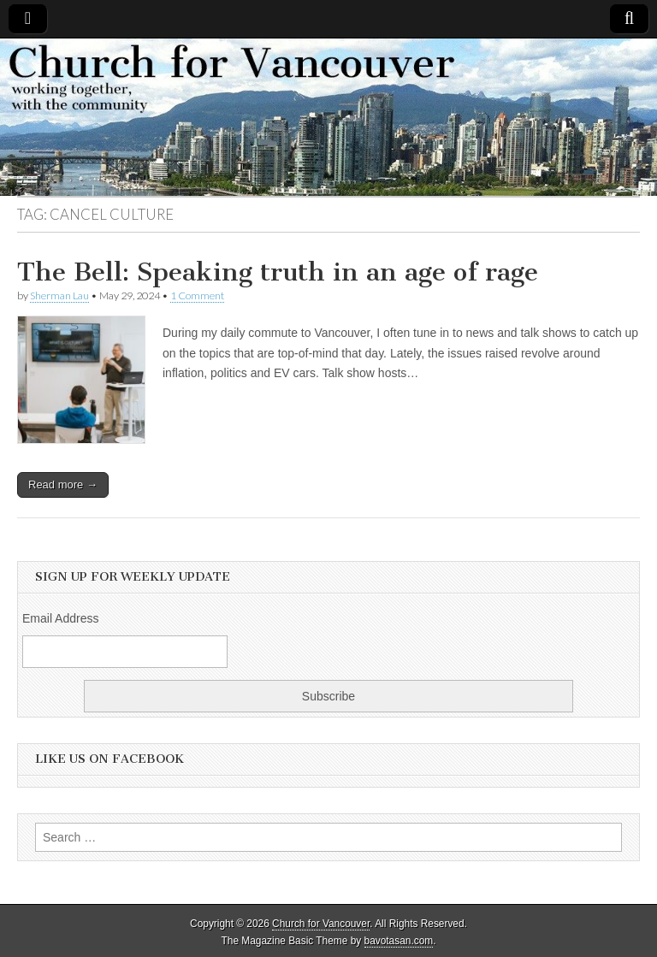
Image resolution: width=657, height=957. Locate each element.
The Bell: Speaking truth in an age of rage (277, 272)
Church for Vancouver (321, 924)
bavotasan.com (399, 941)
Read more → (63, 484)
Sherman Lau (59, 295)
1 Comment (197, 295)
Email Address (60, 618)
